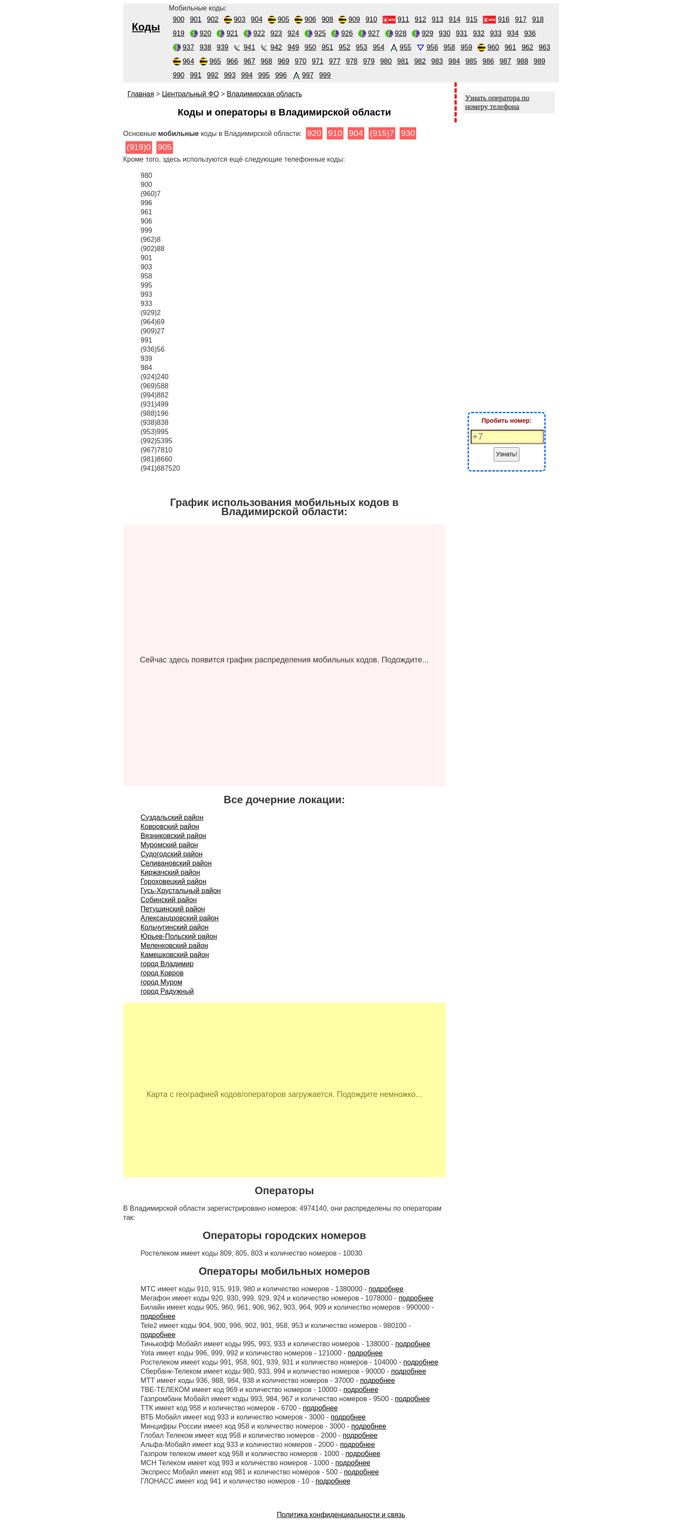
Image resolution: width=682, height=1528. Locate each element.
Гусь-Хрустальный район (181, 890)
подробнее (386, 1289)
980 (386, 61)
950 (310, 47)
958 (449, 47)
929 (428, 33)
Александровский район (180, 918)
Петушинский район (173, 909)
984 (454, 61)
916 (504, 19)
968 (266, 61)
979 (369, 61)
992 (213, 75)
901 (196, 19)
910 (371, 19)
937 (188, 47)
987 (505, 61)
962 (527, 47)
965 (215, 61)
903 (239, 19)
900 (179, 19)
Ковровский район (170, 826)
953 (361, 47)
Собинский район (169, 899)
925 (320, 33)
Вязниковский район (173, 835)
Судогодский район (172, 854)
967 (249, 61)
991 (196, 75)
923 (276, 33)
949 (293, 47)
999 (325, 75)
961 (510, 47)
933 (496, 33)
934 (513, 33)
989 (540, 61)
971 (318, 61)
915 (472, 19)
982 (420, 61)
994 (247, 75)
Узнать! (506, 454)
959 (466, 47)
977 (335, 61)
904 (257, 19)
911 (403, 19)
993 (230, 75)
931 (462, 33)
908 (327, 19)
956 (432, 47)
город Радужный (167, 991)
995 (264, 75)
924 (293, 33)
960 (493, 47)
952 (344, 47)
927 (374, 33)
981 (403, 61)
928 (401, 33)
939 (222, 47)
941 (249, 47)
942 (276, 47)
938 (205, 47)
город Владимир (167, 964)
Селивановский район (176, 863)
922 (259, 33)
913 (438, 19)
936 (530, 33)
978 (352, 61)
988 (522, 61)
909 (354, 19)
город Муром (162, 982)
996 (281, 75)
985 (471, 61)
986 (488, 61)
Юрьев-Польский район (179, 936)
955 (405, 47)
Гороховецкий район (174, 881)
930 (445, 33)
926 (347, 33)
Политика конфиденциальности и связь (341, 1514)
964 (188, 61)
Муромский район (169, 845)
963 (544, 47)
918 (538, 19)
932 (479, 33)
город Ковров (162, 973)
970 (300, 61)
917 (521, 19)
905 (283, 19)
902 (213, 19)
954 (378, 47)
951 (327, 47)
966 (232, 61)
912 (420, 19)
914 (455, 19)
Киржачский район (170, 872)
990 (179, 75)
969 (283, 61)
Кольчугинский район (175, 927)
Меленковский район (174, 945)
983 (437, 61)
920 (205, 33)
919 (179, 33)
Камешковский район (175, 954)
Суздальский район (172, 817)
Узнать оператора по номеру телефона (497, 102)
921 (232, 33)
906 (310, 19)
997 (308, 75)
